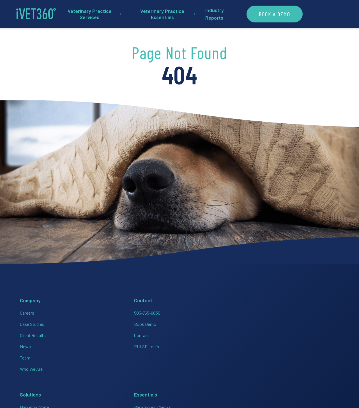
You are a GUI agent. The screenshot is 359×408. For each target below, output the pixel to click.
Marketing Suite (142, 311)
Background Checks (201, 311)
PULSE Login (85, 345)
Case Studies (30, 322)
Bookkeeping (140, 333)
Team (23, 356)
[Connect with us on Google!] (323, 345)
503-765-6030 (86, 311)
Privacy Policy (279, 366)
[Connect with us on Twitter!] (306, 345)
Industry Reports (258, 14)
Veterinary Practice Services (110, 14)
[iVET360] (38, 14)
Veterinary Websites (201, 367)
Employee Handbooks (203, 322)
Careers (25, 311)
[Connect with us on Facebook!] (255, 345)
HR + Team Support (146, 322)
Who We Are (29, 367)
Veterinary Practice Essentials (193, 14)
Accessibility (307, 366)
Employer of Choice (201, 333)
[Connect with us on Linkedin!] (289, 345)
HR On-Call (192, 345)
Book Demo (84, 322)
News (23, 345)
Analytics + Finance (146, 345)
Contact (80, 333)
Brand (327, 366)
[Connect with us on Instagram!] (272, 345)
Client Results (31, 333)
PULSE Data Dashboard (205, 356)
